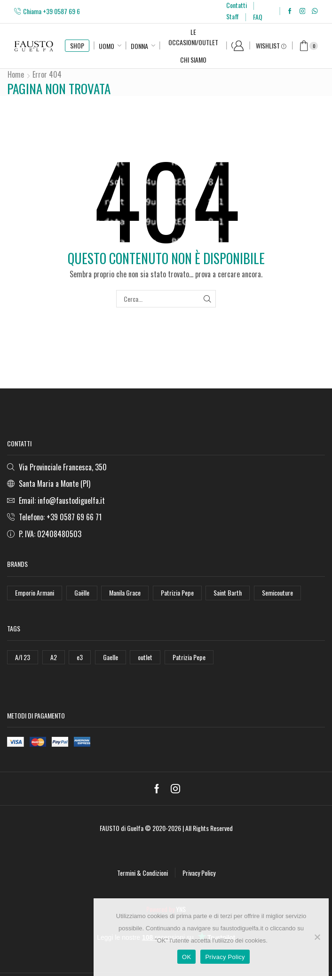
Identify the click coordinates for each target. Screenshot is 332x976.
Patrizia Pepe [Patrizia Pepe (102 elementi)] (177, 592)
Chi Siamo (193, 60)
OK (186, 956)
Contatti (236, 5)
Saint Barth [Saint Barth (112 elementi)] (227, 592)
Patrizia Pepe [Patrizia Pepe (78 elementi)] (189, 657)
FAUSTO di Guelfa (121, 828)
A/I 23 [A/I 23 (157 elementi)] (22, 657)
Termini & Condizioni (142, 873)
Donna (139, 46)
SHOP (77, 45)
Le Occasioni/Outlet (193, 37)
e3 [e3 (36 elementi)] (80, 657)
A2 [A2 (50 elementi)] (53, 657)
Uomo (106, 46)
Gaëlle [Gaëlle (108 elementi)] (81, 592)
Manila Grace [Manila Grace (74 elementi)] (125, 592)
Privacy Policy (198, 873)
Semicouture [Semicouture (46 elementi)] (277, 592)
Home (16, 74)
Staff (232, 16)
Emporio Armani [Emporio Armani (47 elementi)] (34, 592)
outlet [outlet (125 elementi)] (145, 657)
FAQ (257, 17)
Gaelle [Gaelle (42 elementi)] (110, 657)
